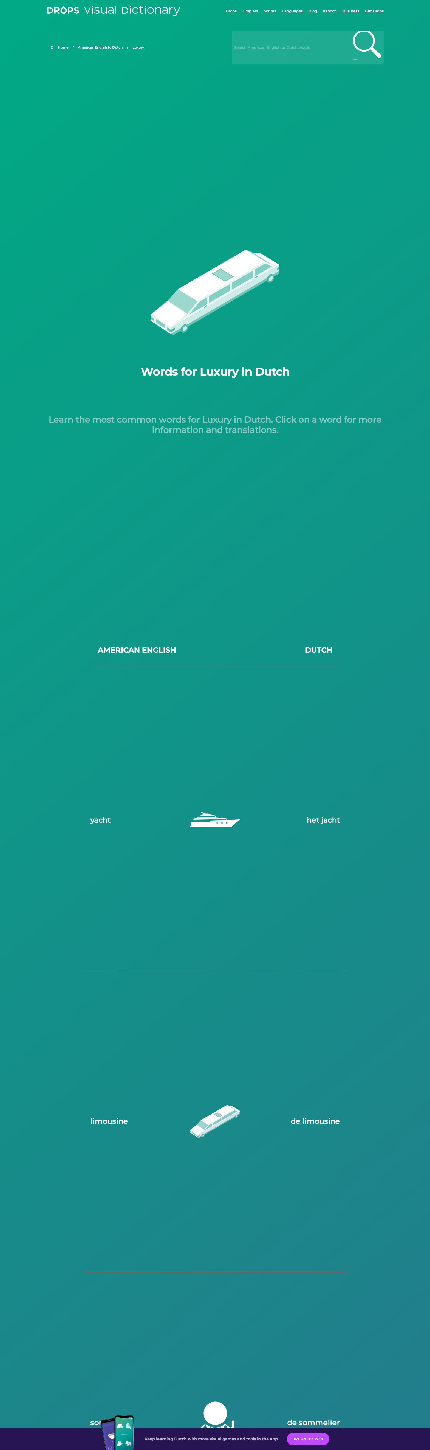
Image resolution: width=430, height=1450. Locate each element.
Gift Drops (374, 11)
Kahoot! (329, 11)
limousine (109, 1121)
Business (351, 11)
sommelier (110, 1422)
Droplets (250, 11)
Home (63, 47)
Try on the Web (308, 1439)
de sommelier (313, 1422)
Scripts (270, 11)
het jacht (323, 820)
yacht (100, 820)
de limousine (315, 1121)
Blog (313, 11)
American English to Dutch (100, 47)
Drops (231, 11)
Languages (292, 11)
